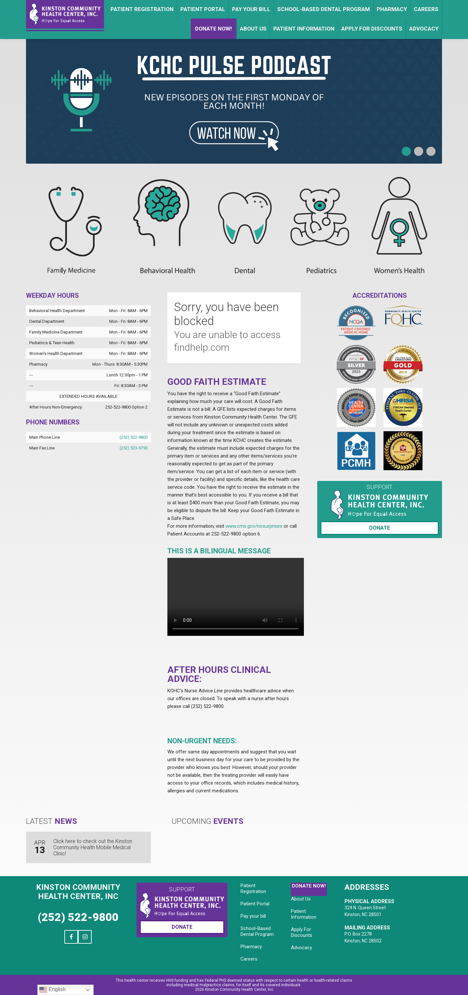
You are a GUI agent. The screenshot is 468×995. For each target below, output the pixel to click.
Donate (379, 528)
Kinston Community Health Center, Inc (78, 892)
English (52, 990)
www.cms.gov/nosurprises (254, 526)
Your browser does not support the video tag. (235, 597)
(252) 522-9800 (134, 437)
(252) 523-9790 (134, 448)
